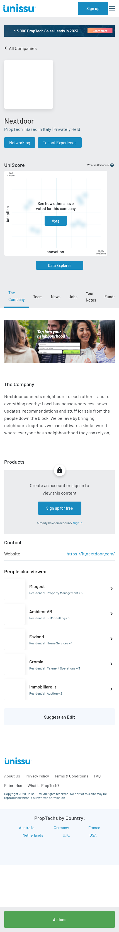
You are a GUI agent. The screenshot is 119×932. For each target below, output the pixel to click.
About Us (12, 776)
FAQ (97, 776)
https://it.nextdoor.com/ (91, 553)
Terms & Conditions (71, 776)
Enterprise (13, 785)
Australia (26, 827)
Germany (61, 827)
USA (93, 835)
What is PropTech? (43, 785)
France (94, 827)
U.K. (66, 835)
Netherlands (33, 835)
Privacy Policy (37, 776)
